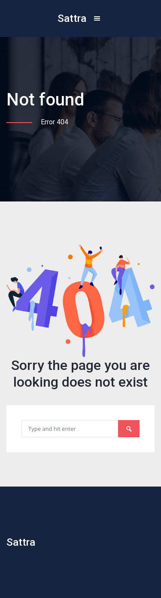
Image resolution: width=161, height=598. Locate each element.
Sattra (72, 18)
